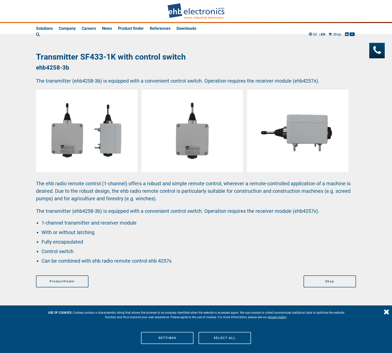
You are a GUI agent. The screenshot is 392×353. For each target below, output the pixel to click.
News (107, 28)
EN (323, 11)
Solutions (44, 28)
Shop (334, 11)
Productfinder (62, 281)
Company (67, 28)
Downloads (186, 28)
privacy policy (277, 317)
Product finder (131, 28)
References (160, 28)
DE (315, 11)
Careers (89, 28)
